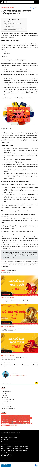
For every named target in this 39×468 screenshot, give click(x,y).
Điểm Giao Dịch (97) (6, 416)
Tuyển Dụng (4, 395)
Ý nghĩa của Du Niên (8, 24)
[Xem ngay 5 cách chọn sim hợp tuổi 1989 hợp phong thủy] (19, 314)
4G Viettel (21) (14, 416)
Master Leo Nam (17, 15)
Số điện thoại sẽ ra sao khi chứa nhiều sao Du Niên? (15, 28)
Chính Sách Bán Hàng (6, 404)
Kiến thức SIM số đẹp (6, 391)
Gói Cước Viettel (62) (25, 419)
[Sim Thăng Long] (2, 2)
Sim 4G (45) (20, 416)
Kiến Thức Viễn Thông (6, 401)
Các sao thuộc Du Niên (8, 26)
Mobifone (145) (26, 421)
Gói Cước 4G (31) (5, 419)
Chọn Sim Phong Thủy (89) (7, 417)
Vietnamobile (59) (5, 423)
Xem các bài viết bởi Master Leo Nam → (18, 375)
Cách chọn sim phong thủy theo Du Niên (11, 29)
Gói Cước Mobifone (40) (15, 419)
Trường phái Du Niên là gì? (8, 21)
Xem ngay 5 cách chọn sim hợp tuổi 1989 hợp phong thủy (15, 329)
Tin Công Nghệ (5, 397)
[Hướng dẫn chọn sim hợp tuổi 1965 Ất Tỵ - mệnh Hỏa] (19, 343)
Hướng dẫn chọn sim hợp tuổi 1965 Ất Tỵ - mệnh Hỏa (14, 357)
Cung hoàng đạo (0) (18, 417)
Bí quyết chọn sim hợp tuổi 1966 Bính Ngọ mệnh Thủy (14, 300)
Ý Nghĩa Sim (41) (19, 423)
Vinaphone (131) (5, 425)
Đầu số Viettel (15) (27, 423)
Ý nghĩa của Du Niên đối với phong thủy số (12, 23)
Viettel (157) (12, 423)
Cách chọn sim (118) (27, 417)
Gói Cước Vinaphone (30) (7, 421)
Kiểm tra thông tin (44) (17, 421)
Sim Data (4, 393)
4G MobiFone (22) (13, 425)
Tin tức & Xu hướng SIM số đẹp (8, 408)
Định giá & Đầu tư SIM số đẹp (8, 399)
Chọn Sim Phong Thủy (10, 270)
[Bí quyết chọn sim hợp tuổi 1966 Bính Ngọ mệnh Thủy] (19, 285)
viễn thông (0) (27, 416)
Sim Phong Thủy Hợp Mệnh (7, 7)
